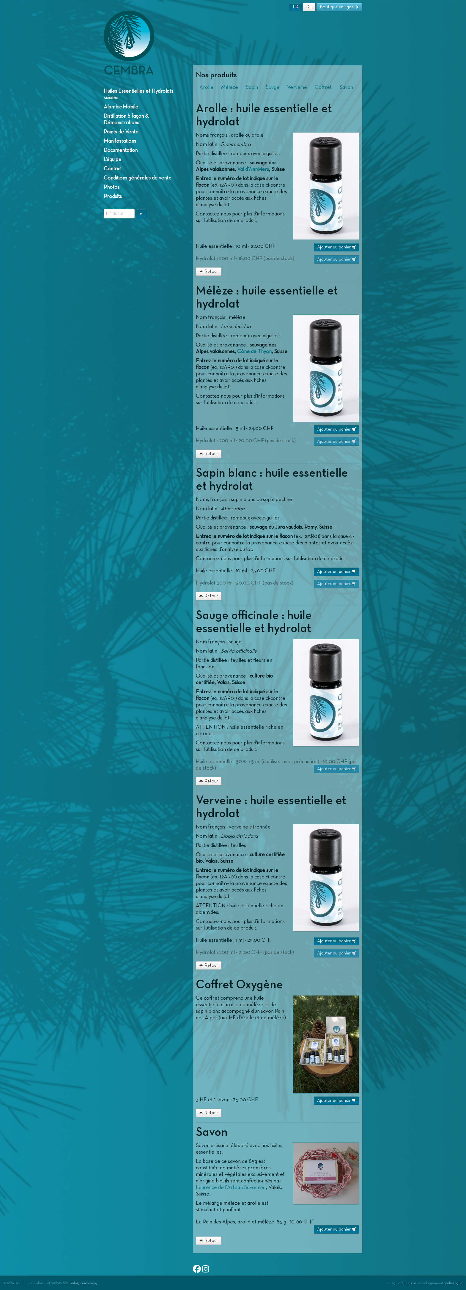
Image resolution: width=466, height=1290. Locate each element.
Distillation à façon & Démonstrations (126, 119)
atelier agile (453, 1283)
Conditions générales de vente (137, 178)
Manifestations (120, 141)
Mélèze (229, 87)
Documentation (121, 150)
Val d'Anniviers (253, 169)
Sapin (252, 87)
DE (309, 7)
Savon (346, 87)
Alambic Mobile (121, 107)
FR (295, 7)
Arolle (206, 87)
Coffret (323, 87)
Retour (208, 271)
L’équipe (112, 159)
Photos (111, 187)
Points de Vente (121, 132)
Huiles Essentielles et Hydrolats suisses (138, 94)
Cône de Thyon (254, 351)
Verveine (297, 87)
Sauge (272, 87)
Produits (113, 196)
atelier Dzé (407, 1283)
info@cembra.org (84, 1283)
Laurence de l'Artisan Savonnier (231, 1187)
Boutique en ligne (339, 7)
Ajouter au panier (336, 247)
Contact (113, 168)
